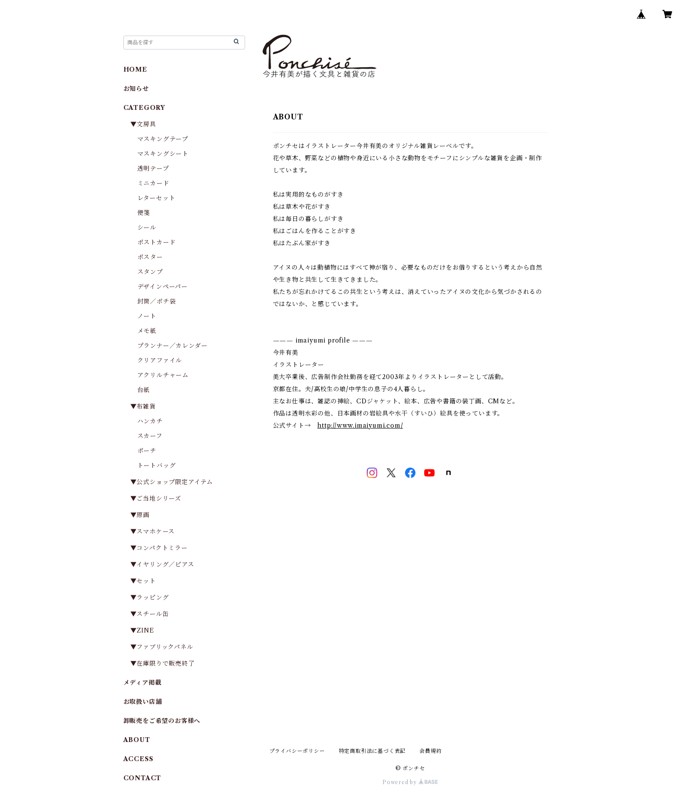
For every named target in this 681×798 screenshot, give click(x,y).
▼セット (143, 581)
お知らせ (136, 88)
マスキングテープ (162, 139)
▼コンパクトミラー (159, 548)
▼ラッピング (149, 597)
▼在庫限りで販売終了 (162, 663)
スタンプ (153, 272)
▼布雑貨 (143, 406)
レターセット (156, 198)
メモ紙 (146, 331)
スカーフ (150, 436)
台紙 (143, 390)
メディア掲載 (142, 682)
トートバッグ (156, 465)
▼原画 (139, 515)
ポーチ (146, 451)
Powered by (410, 782)
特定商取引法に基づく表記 (372, 751)
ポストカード (156, 242)
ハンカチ (150, 421)
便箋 (143, 213)
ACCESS (138, 759)
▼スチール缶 (149, 614)
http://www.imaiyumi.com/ (360, 425)
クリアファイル (160, 360)
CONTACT (142, 778)
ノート (146, 316)
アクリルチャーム (163, 375)
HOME (135, 69)
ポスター (150, 257)
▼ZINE (142, 630)
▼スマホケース (152, 531)
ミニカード (153, 183)
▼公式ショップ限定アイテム (171, 482)
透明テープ (153, 168)
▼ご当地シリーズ (155, 498)
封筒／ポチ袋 (156, 301)
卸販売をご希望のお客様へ (162, 721)
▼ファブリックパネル (161, 647)
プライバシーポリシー (297, 751)
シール (146, 227)
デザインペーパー (162, 286)
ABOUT (136, 740)
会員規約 (430, 751)
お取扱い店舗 (142, 702)
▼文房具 (146, 124)
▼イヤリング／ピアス (162, 564)
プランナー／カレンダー (172, 346)
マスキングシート (163, 154)
